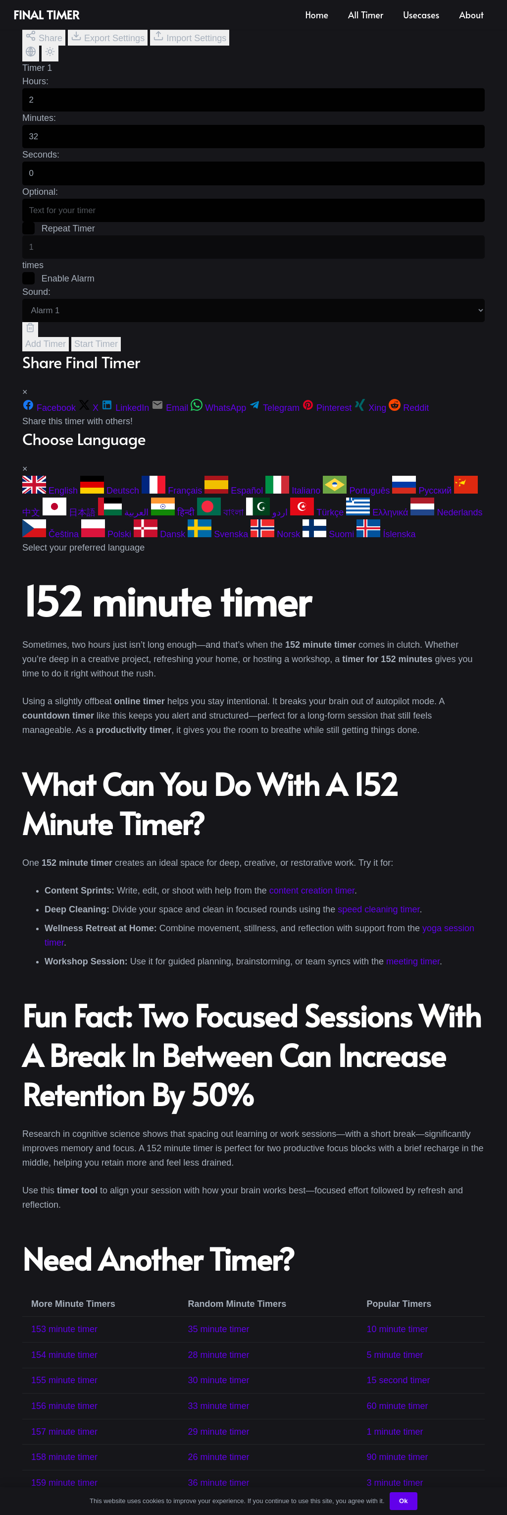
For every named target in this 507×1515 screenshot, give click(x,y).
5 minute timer (395, 1364)
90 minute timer (397, 1467)
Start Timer (96, 353)
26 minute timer (218, 1467)
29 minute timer (218, 1441)
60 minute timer (397, 1415)
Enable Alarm (59, 286)
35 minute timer (218, 1339)
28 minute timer (218, 1364)
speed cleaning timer (378, 919)
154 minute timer (64, 1364)
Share (43, 36)
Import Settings (189, 36)
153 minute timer (64, 1339)
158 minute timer (64, 1467)
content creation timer (312, 900)
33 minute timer (218, 1415)
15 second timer (398, 1390)
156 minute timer (64, 1415)
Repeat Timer (59, 235)
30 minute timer (218, 1390)
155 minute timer (64, 1390)
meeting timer (413, 971)
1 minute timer (395, 1441)
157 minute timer (64, 1441)
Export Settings (108, 36)
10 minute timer (397, 1339)
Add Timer (45, 353)
